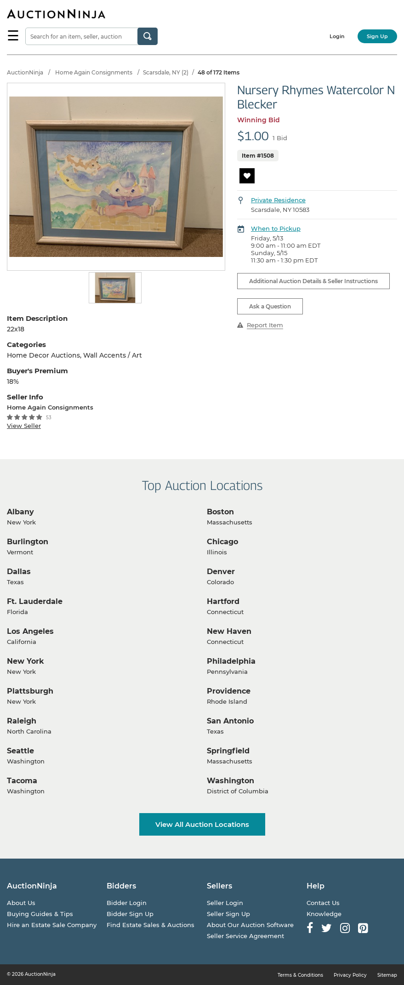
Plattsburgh (30, 691)
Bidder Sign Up (130, 913)
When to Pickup (276, 228)
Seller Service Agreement (245, 935)
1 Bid (280, 138)
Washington (230, 780)
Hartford (223, 601)
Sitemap (387, 975)
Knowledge (324, 913)
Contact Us (323, 902)
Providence (228, 691)
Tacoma (22, 780)
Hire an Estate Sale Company (52, 924)
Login (337, 36)
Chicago (222, 541)
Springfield (228, 750)
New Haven (229, 631)
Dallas (19, 571)
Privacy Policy (350, 975)
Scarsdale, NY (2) (165, 72)
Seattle (20, 750)
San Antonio (230, 721)
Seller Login (225, 902)
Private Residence (278, 200)
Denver (221, 571)
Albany (20, 511)
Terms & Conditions (300, 975)
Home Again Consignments (93, 72)
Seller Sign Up (228, 913)
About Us (21, 902)
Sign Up (377, 36)
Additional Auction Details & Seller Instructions (313, 281)
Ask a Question (270, 306)
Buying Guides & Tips (40, 913)
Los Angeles (30, 631)
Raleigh (21, 721)
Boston (220, 511)
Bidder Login (127, 902)
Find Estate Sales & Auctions (150, 924)
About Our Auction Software (250, 924)
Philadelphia (231, 661)
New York (25, 661)
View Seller (24, 425)
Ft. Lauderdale (35, 601)
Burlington (27, 541)
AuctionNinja (25, 72)
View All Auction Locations (202, 824)
